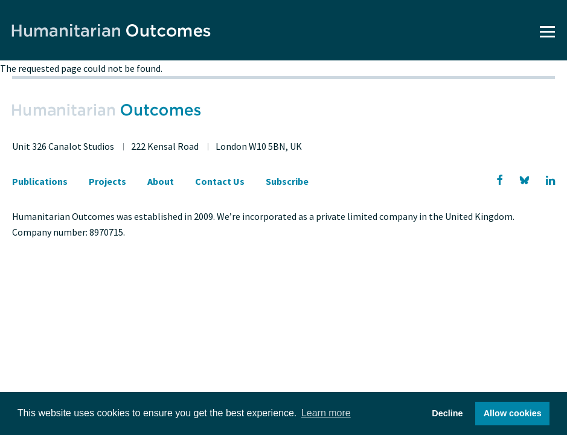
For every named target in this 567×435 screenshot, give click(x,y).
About (160, 181)
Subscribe (287, 181)
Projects (107, 181)
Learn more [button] (326, 413)
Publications (40, 181)
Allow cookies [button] (513, 413)
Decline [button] (447, 413)
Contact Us (220, 181)
